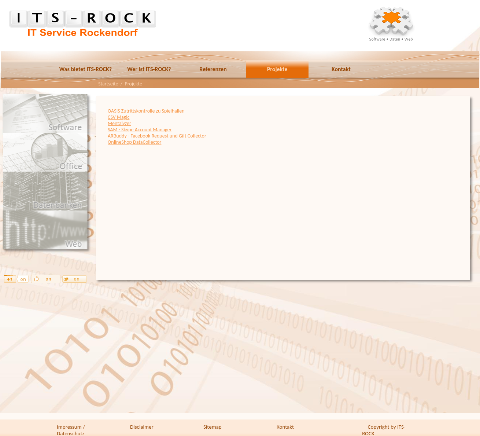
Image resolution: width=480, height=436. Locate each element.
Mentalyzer (119, 123)
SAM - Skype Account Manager (139, 130)
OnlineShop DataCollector (134, 142)
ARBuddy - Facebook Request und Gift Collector (157, 136)
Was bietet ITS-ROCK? (85, 69)
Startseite (108, 84)
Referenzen (212, 69)
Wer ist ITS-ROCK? (149, 69)
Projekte (277, 69)
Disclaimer (142, 427)
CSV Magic (118, 117)
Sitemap (212, 427)
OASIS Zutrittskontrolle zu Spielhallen (146, 111)
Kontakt (341, 69)
